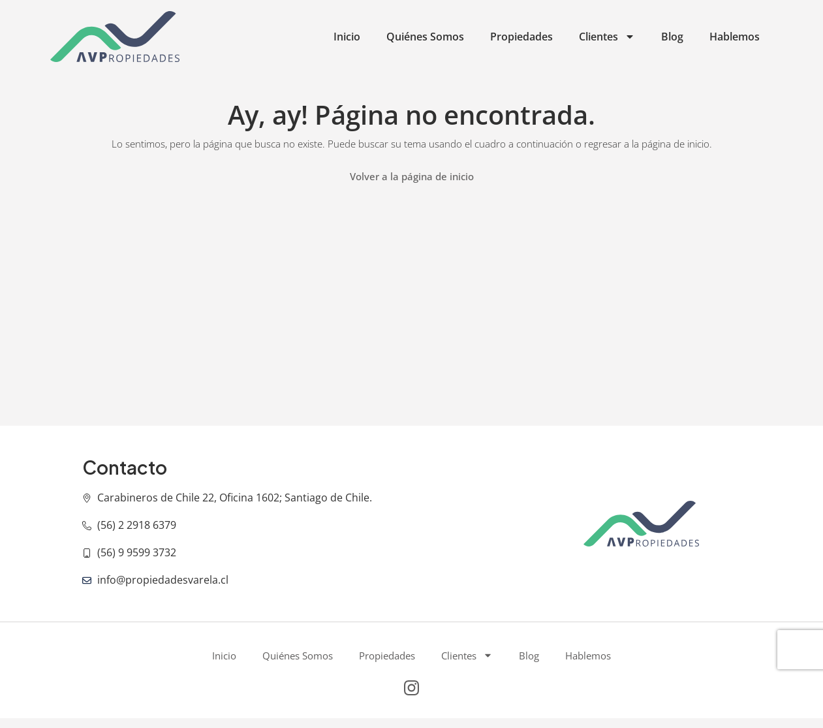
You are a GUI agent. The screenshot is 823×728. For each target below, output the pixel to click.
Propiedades (521, 36)
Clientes (607, 36)
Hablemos (734, 36)
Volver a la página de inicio (412, 176)
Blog (672, 36)
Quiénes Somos (425, 36)
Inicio (347, 36)
